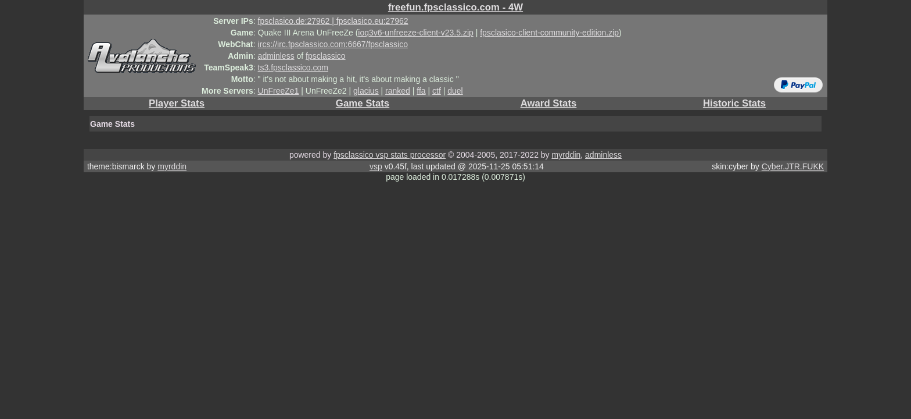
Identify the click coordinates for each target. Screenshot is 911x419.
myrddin (565, 154)
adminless (276, 56)
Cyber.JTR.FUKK (793, 166)
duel (454, 90)
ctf (436, 90)
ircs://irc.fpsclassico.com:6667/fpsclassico (333, 44)
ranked (397, 90)
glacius (366, 90)
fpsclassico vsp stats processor (389, 154)
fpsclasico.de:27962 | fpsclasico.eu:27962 (333, 21)
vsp (376, 166)
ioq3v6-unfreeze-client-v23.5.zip (415, 32)
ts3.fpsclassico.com (293, 67)
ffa (421, 90)
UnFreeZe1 (278, 90)
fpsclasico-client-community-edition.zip (549, 32)
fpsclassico (325, 56)
